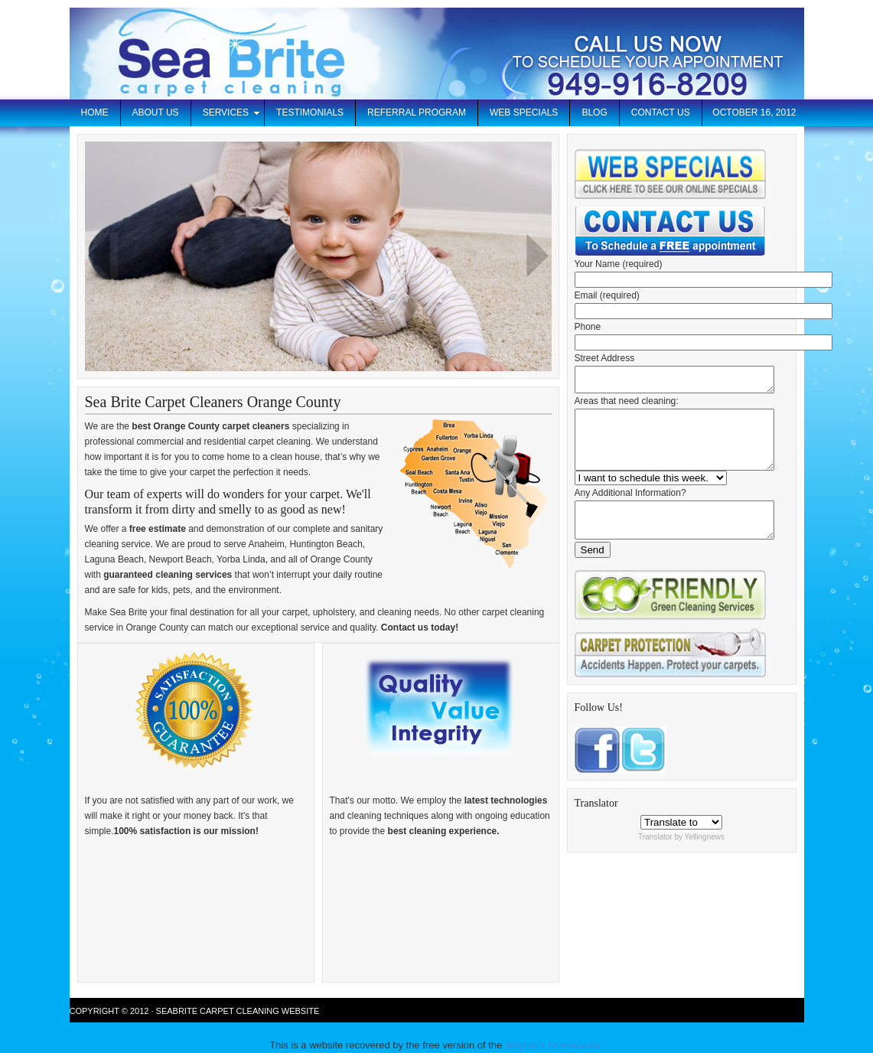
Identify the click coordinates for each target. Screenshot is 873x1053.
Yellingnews (705, 860)
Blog (594, 112)
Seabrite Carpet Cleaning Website (238, 1011)
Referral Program (416, 112)
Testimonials (310, 112)
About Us (155, 112)
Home (95, 112)
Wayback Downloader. (554, 1045)
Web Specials (524, 112)
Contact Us (660, 112)
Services (225, 115)
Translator (655, 860)
